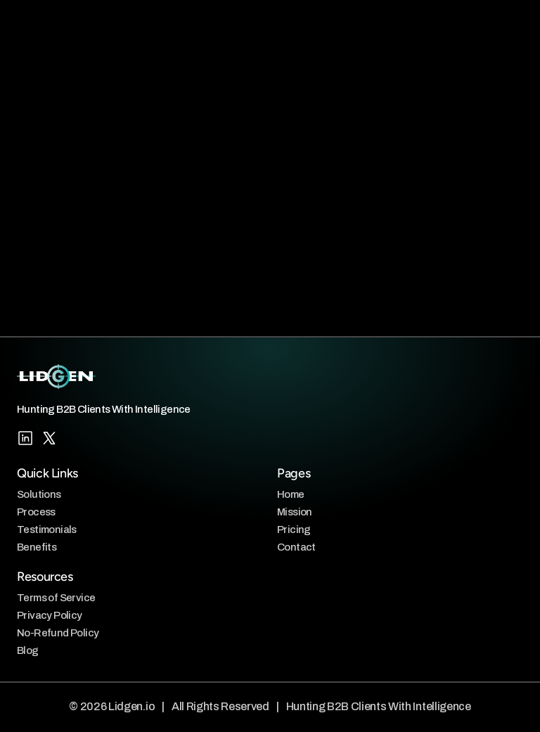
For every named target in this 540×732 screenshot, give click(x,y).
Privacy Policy (49, 615)
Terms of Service (56, 597)
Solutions (39, 494)
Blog (28, 650)
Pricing (294, 529)
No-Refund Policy (57, 632)
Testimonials (47, 529)
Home (290, 494)
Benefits (36, 547)
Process (36, 511)
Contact (296, 547)
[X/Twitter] (49, 438)
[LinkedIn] (25, 438)
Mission (294, 511)
